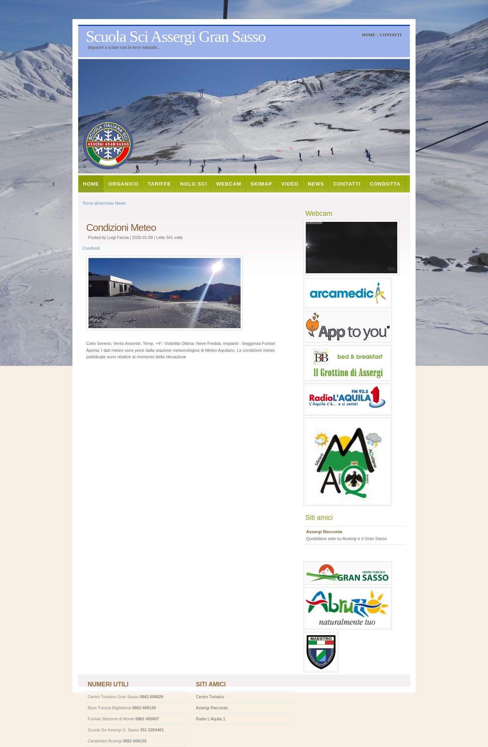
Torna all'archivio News (104, 203)
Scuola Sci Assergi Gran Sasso (175, 36)
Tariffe (159, 184)
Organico (123, 184)
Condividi (91, 248)
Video (290, 184)
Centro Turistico (210, 696)
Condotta (385, 184)
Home (368, 34)
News (316, 184)
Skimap (261, 184)
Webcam (228, 184)
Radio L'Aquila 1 (210, 719)
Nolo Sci (193, 184)
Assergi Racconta (212, 707)
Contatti (390, 34)
